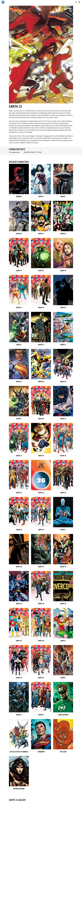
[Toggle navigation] (80, 2)
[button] (41, 54)
